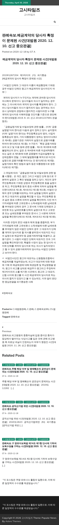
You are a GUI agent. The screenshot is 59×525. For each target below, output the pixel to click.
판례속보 (15, 316)
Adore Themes (13, 521)
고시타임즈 (29, 9)
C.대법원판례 (19, 309)
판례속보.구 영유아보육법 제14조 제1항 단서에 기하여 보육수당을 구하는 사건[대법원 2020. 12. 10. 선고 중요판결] (29, 446)
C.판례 (30, 309)
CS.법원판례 (43, 365)
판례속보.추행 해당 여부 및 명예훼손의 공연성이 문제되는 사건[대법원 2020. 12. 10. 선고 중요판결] (28, 370)
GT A (32, 51)
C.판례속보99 (42, 309)
